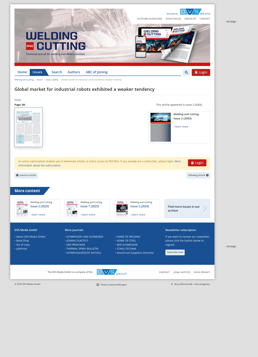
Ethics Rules (173, 18)
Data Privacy (202, 272)
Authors (74, 72)
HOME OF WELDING (128, 236)
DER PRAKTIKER (75, 244)
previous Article (26, 175)
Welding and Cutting (24, 79)
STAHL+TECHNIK (126, 248)
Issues (37, 72)
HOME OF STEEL (126, 240)
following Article (198, 175)
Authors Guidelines (149, 18)
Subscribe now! (175, 252)
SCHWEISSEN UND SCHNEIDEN (84, 236)
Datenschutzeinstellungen (114, 284)
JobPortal (21, 248)
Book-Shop (22, 240)
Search (57, 72)
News (18, 100)
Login (201, 72)
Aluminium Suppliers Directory (135, 252)
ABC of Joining (97, 72)
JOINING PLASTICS (77, 240)
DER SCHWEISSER (127, 244)
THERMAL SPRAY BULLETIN (82, 248)
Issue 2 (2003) (52, 79)
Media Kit (190, 18)
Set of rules (23, 244)
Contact (205, 18)
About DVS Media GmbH (30, 236)
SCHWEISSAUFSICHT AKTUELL (83, 252)
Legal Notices (181, 272)
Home (22, 72)
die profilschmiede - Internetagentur (192, 284)
